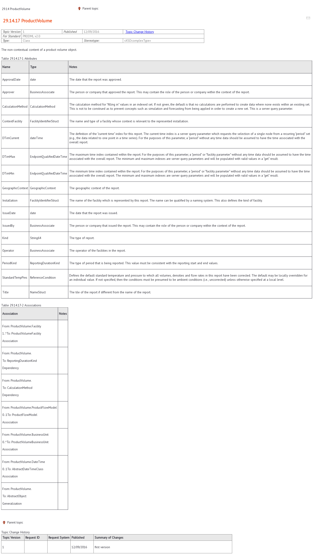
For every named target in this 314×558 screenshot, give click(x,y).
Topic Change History (139, 32)
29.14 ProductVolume (16, 9)
